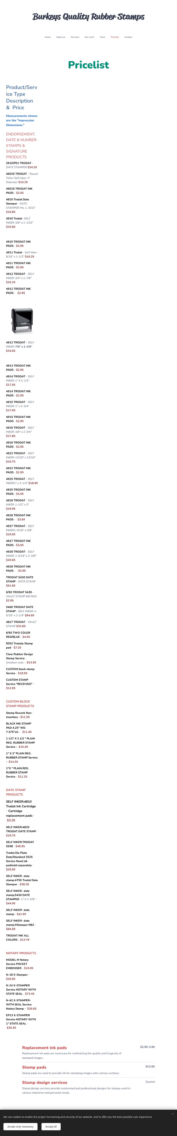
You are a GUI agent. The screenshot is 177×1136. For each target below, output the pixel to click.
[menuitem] (73, 37)
